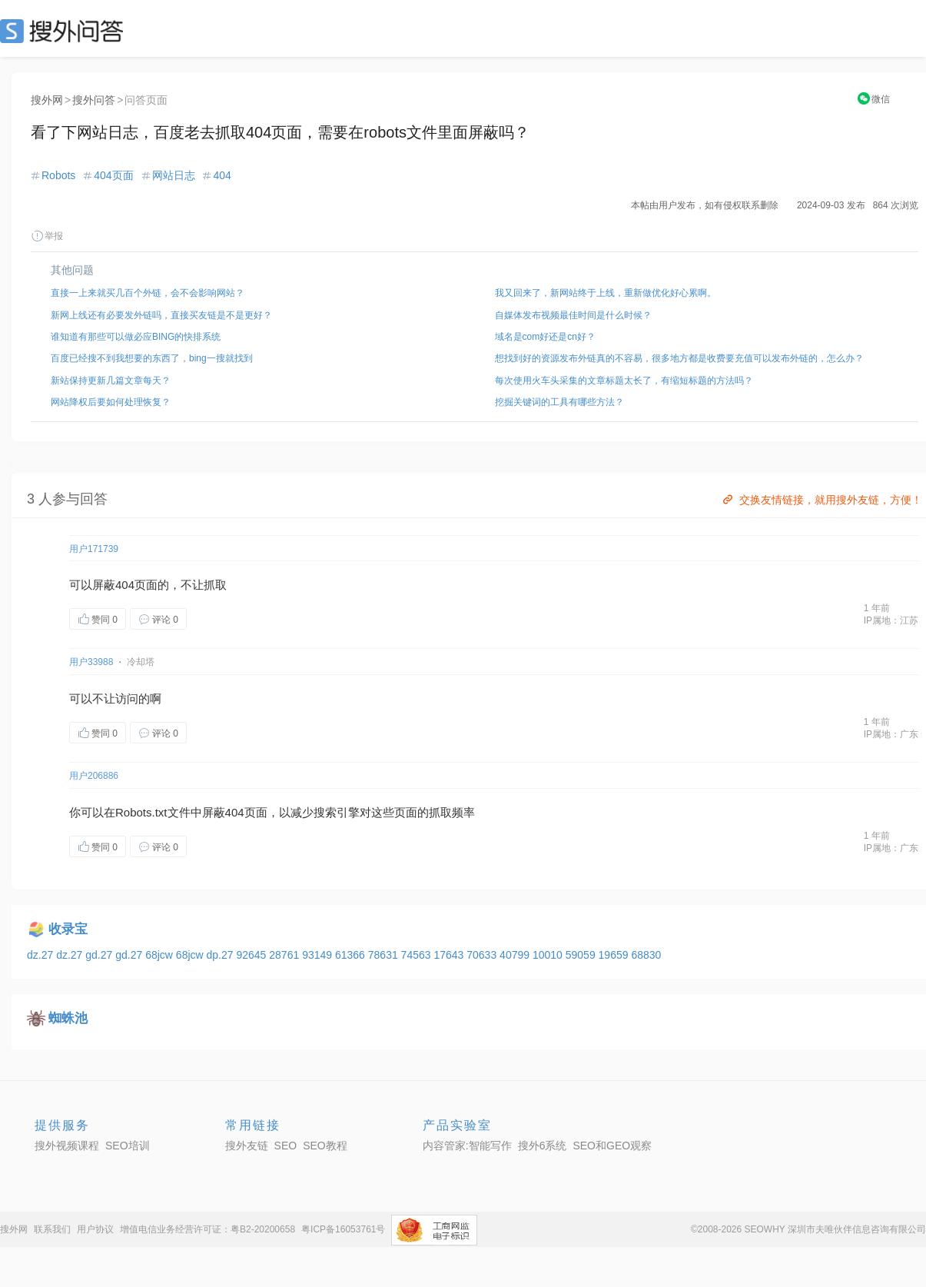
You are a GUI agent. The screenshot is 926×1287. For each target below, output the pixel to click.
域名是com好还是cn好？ (545, 336)
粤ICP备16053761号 (343, 1229)
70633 (483, 955)
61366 (351, 955)
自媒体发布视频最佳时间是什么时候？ (573, 315)
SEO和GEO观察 (612, 1145)
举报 (47, 236)
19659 (615, 955)
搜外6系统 (542, 1145)
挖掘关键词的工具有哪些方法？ (559, 402)
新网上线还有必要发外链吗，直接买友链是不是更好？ (161, 315)
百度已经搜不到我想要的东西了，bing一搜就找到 (152, 358)
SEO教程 (325, 1145)
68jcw (160, 955)
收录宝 (68, 929)
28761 (285, 955)
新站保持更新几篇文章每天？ (111, 380)
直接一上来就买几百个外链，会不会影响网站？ (147, 293)
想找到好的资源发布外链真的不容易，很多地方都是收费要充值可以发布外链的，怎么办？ (679, 358)
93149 (318, 955)
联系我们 (52, 1229)
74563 (417, 955)
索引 (336, 812)
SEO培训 (127, 1145)
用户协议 (95, 1229)
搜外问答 (93, 100)
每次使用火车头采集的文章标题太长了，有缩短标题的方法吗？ (624, 380)
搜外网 (47, 100)
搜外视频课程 (67, 1145)
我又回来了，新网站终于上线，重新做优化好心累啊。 (605, 293)
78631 (384, 955)
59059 (582, 955)
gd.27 (100, 955)
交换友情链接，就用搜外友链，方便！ (821, 500)
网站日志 (173, 175)
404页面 (113, 175)
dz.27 (41, 955)
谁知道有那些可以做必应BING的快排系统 (136, 336)
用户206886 (93, 775)
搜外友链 (246, 1145)
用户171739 (93, 549)
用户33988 (91, 662)
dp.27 (222, 955)
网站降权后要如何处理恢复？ (111, 402)
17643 (449, 955)
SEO (65, 31)
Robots (58, 175)
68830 (646, 955)
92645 (252, 955)
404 (222, 175)
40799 (516, 955)
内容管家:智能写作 (467, 1145)
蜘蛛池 (68, 1018)
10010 (549, 955)
